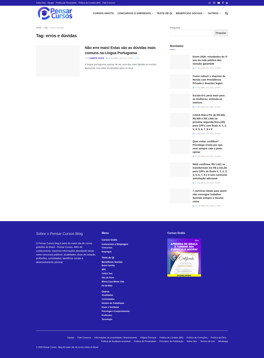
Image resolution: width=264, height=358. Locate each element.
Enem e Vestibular (110, 307)
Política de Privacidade (66, 3)
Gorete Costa (96, 58)
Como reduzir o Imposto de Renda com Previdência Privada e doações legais (209, 80)
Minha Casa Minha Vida (113, 281)
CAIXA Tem (107, 273)
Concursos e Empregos (134, 13)
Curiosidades (108, 299)
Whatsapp (223, 341)
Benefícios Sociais (189, 13)
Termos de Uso (207, 341)
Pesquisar (175, 27)
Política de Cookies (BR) (89, 3)
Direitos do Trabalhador (113, 303)
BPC (104, 269)
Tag (45, 28)
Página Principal (148, 337)
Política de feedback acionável (116, 341)
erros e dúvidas (57, 28)
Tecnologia (107, 319)
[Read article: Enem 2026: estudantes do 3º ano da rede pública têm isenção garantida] (180, 62)
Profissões (107, 315)
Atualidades (107, 295)
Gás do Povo (108, 277)
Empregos (107, 252)
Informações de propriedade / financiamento (115, 337)
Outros (213, 13)
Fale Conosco (109, 3)
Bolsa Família (108, 265)
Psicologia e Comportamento (116, 311)
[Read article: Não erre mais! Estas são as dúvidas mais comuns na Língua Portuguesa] (58, 61)
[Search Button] (226, 13)
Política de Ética (218, 337)
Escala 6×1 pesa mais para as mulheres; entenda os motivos (209, 99)
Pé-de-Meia (107, 286)
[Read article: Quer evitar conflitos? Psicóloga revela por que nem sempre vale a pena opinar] (180, 147)
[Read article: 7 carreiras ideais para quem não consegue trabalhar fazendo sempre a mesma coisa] (180, 196)
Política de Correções (197, 337)
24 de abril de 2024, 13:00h (120, 58)
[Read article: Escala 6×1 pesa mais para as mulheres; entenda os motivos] (180, 101)
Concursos (107, 248)
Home (38, 28)
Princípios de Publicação (171, 341)
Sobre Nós (41, 3)
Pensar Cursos (49, 347)
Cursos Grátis (103, 13)
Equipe (51, 3)
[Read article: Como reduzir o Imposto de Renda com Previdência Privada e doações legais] (180, 81)
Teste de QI (164, 13)
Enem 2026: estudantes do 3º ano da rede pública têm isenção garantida (210, 60)
